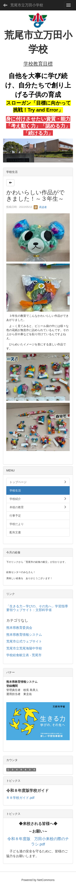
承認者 (40, 207)
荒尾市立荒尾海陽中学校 (24, 648)
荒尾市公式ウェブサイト (24, 641)
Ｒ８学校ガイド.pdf (20, 797)
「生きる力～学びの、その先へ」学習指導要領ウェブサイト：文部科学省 (37, 608)
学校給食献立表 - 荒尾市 (24, 655)
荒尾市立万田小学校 (26, 5)
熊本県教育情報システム (24, 634)
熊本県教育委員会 (19, 627)
